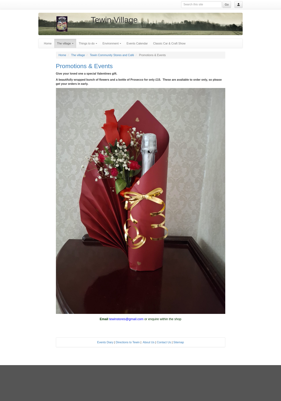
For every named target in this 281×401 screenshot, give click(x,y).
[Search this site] (201, 4)
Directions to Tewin (128, 342)
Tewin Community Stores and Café (112, 55)
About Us (148, 342)
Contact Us (164, 342)
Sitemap (178, 342)
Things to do (88, 43)
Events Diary (105, 342)
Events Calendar (137, 43)
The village (65, 43)
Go (226, 4)
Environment (112, 43)
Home (48, 43)
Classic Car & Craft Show (169, 43)
